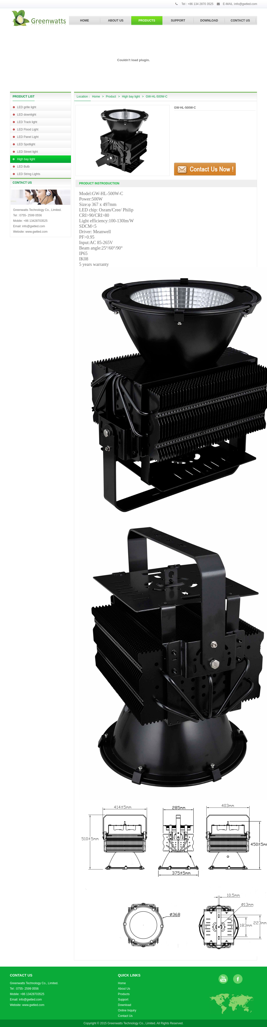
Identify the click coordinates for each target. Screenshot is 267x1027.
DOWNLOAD (209, 20)
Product (111, 96)
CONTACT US (240, 20)
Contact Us (125, 1016)
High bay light (26, 159)
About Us (124, 988)
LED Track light (27, 122)
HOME (84, 20)
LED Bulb (23, 166)
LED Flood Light (27, 129)
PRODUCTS (146, 20)
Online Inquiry (127, 1010)
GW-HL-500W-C (157, 96)
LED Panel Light (28, 137)
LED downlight (26, 114)
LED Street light (27, 151)
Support (123, 999)
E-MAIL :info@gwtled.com (240, 4)
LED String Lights (28, 174)
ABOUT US (116, 20)
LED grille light (26, 107)
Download (124, 1005)
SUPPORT (178, 20)
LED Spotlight (26, 144)
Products (124, 994)
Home (96, 96)
